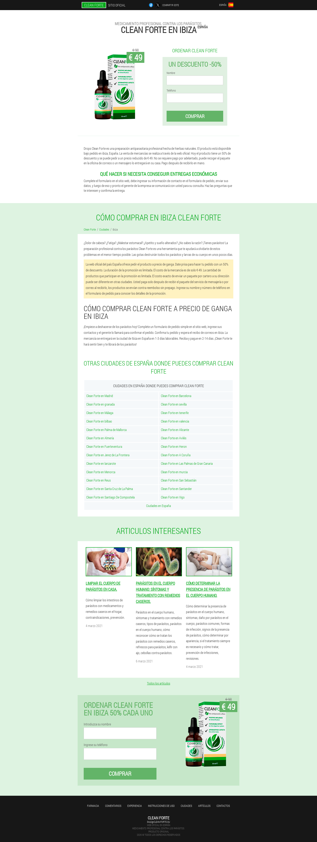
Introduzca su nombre (97, 724)
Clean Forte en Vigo (173, 497)
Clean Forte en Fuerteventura (104, 446)
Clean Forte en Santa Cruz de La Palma (109, 489)
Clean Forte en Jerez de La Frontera (107, 455)
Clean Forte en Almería (100, 438)
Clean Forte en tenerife (175, 413)
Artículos (204, 806)
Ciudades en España (158, 506)
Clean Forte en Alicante (175, 430)
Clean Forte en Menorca (100, 472)
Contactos (223, 806)
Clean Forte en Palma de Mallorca (106, 430)
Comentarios (113, 806)
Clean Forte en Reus (98, 480)
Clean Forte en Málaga (99, 413)
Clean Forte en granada (100, 404)
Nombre (171, 73)
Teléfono (171, 90)
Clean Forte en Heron (174, 446)
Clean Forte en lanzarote (101, 463)
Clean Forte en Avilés (173, 438)
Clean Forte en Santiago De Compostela (110, 497)
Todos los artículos (158, 683)
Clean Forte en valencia (175, 421)
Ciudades (186, 806)
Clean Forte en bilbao (99, 421)
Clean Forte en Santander (176, 489)
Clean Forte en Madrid (99, 396)
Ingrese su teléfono (96, 744)
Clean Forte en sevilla (174, 404)
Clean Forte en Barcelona (176, 396)
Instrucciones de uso (161, 806)
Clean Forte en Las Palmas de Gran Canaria (187, 463)
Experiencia (134, 806)
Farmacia (93, 806)
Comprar (194, 116)
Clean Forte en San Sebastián (179, 480)
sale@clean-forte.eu (158, 821)
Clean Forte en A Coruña (175, 455)
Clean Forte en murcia (174, 472)
